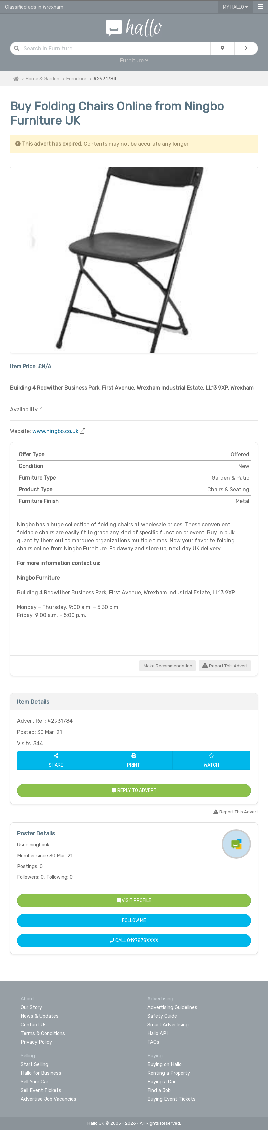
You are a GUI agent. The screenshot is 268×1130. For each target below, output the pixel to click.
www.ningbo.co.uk (55, 431)
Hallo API (157, 1033)
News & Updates (40, 1016)
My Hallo (235, 7)
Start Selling (34, 1064)
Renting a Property (168, 1073)
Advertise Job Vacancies (48, 1099)
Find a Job (159, 1090)
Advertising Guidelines (172, 1007)
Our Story (31, 1007)
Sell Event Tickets (41, 1090)
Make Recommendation (167, 665)
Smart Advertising (168, 1025)
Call (134, 940)
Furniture (134, 60)
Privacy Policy (36, 1042)
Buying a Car (161, 1082)
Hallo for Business (41, 1073)
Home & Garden (42, 79)
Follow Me (134, 920)
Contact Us (34, 1025)
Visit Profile (134, 900)
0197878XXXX (142, 940)
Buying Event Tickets (171, 1099)
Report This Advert (225, 665)
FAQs (153, 1042)
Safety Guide (162, 1016)
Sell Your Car (34, 1082)
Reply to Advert (134, 790)
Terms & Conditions (43, 1033)
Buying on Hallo (164, 1064)
